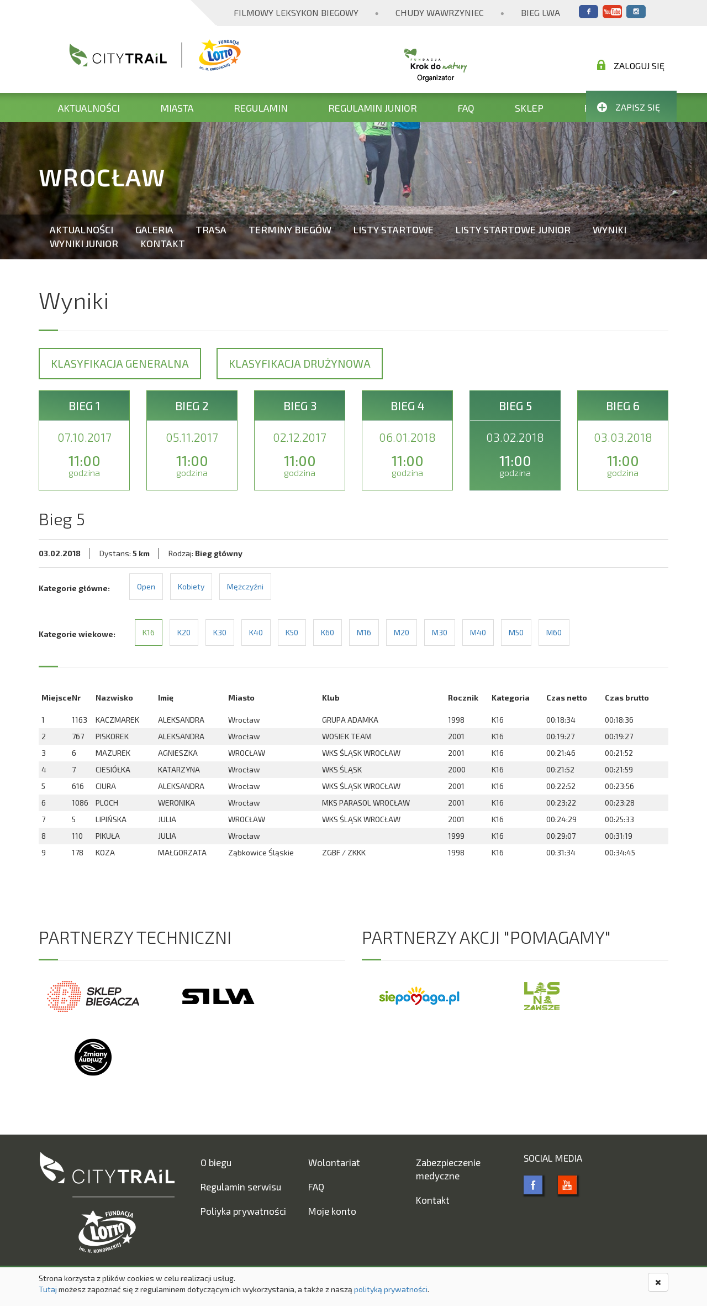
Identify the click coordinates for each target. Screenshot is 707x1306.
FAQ (465, 108)
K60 (327, 632)
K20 (184, 632)
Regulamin (261, 108)
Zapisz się (628, 107)
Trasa (211, 229)
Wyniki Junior (84, 243)
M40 (478, 632)
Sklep (529, 108)
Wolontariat (334, 1162)
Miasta (176, 108)
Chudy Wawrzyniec (439, 12)
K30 (219, 632)
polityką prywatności (391, 1289)
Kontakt (162, 243)
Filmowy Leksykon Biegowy (296, 12)
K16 (149, 632)
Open (146, 586)
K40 (256, 632)
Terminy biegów (290, 229)
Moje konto (332, 1210)
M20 (401, 632)
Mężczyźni (245, 586)
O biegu (216, 1162)
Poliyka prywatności (243, 1210)
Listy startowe (394, 229)
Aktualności (89, 108)
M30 (439, 632)
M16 (364, 632)
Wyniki (609, 229)
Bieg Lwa (540, 12)
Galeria (154, 229)
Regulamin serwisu (241, 1186)
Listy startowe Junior (513, 229)
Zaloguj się (630, 65)
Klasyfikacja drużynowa (300, 363)
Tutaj (48, 1289)
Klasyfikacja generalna (120, 363)
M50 (516, 632)
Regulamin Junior (372, 108)
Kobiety (191, 586)
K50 (292, 632)
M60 (554, 632)
